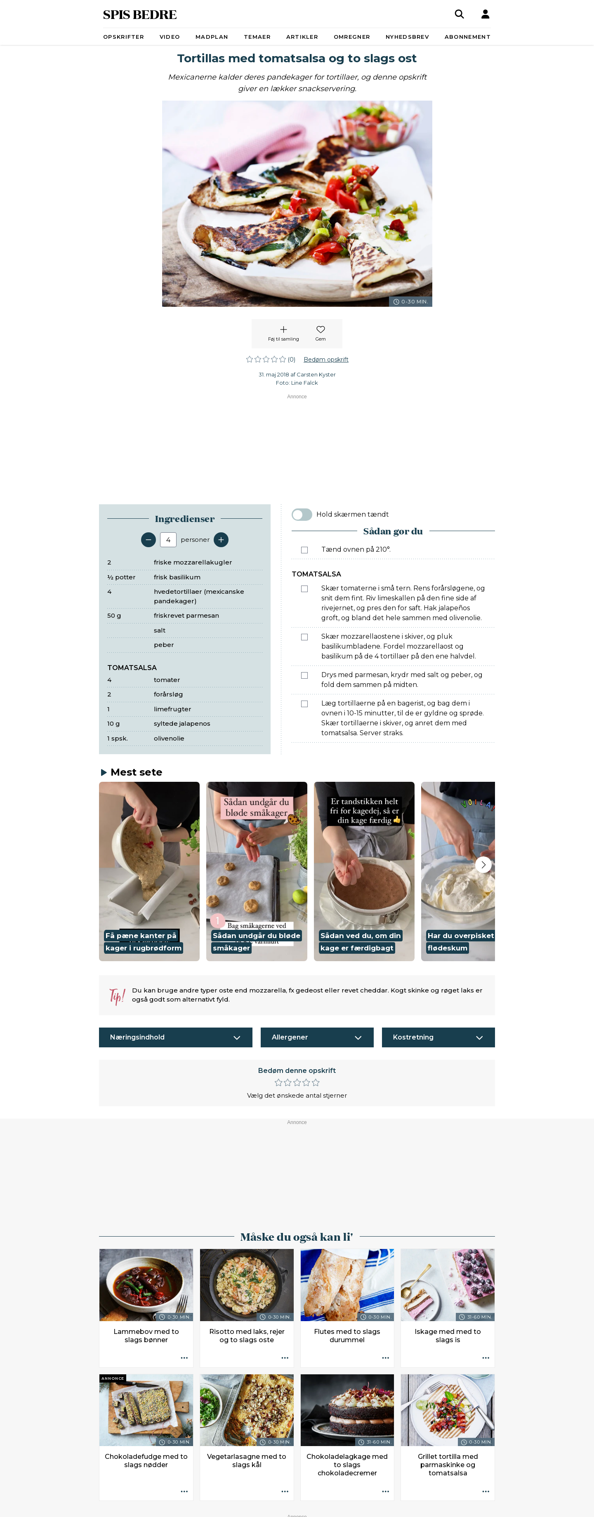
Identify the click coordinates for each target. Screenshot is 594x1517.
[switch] (302, 514)
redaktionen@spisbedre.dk (424, 1486)
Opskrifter (123, 36)
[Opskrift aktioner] (184, 1162)
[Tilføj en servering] (221, 539)
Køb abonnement (254, 1506)
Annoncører (206, 1506)
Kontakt (171, 1506)
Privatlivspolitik (344, 1506)
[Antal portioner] (168, 539)
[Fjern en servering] (148, 539)
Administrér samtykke (403, 1506)
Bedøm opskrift (326, 359)
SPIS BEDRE (140, 14)
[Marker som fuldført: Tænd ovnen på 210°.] (304, 550)
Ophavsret (301, 1506)
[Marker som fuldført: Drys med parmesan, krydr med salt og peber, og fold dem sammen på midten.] (304, 675)
